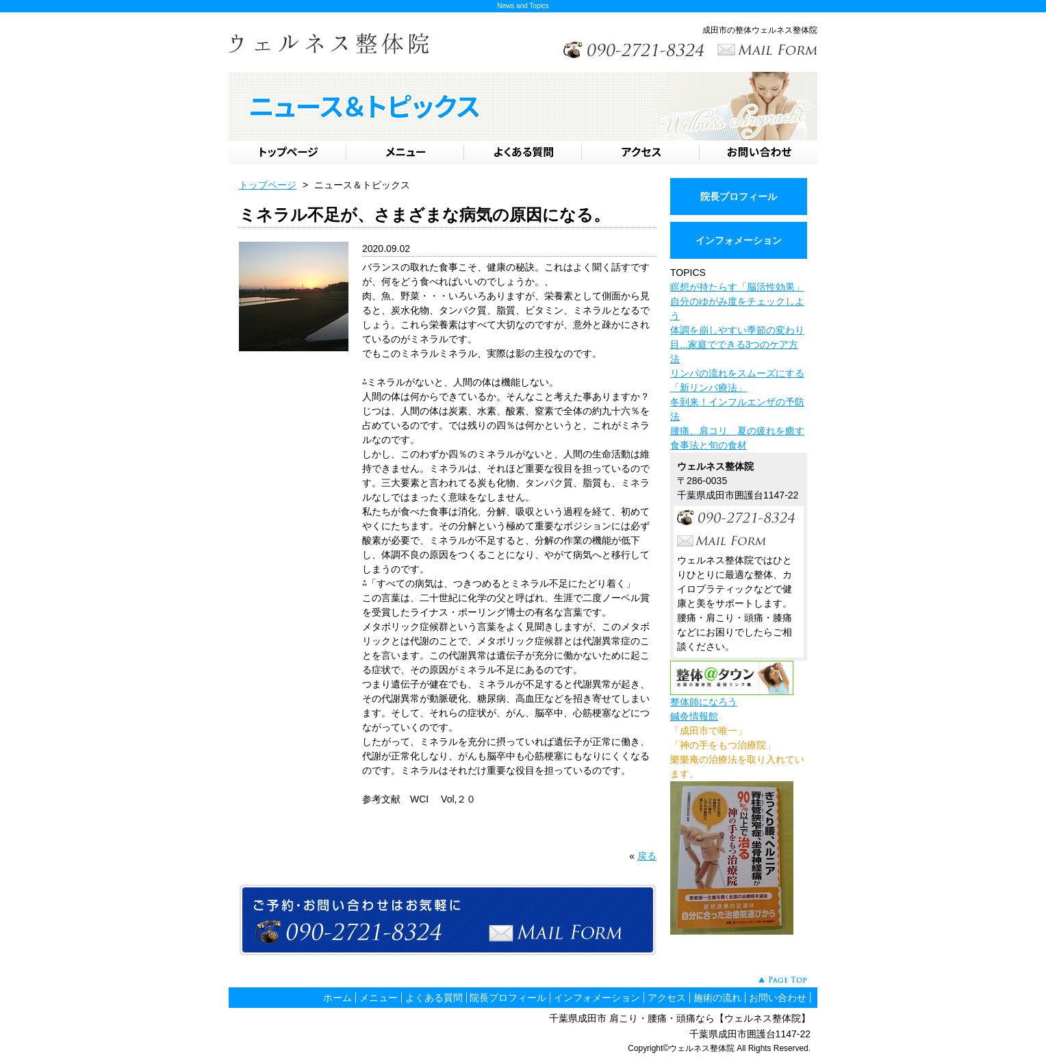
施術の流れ (717, 997)
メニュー (378, 997)
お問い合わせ (777, 997)
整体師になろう (703, 701)
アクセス (667, 997)
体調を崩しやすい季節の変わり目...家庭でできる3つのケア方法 (737, 344)
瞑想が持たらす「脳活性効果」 (737, 286)
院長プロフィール (738, 196)
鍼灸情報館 (694, 716)
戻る (646, 855)
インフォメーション (739, 240)
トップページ (267, 184)
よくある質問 (434, 997)
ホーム (337, 997)
